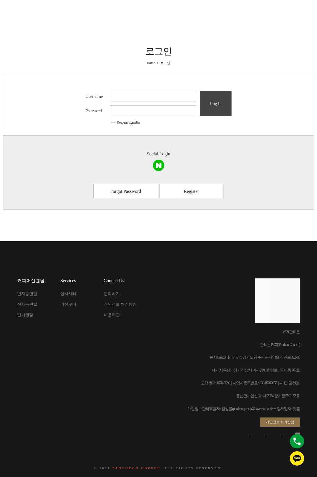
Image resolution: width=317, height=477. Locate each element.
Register (191, 191)
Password (93, 110)
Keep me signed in (125, 122)
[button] (280, 422)
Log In (216, 103)
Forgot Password (125, 191)
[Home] (151, 63)
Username (94, 96)
